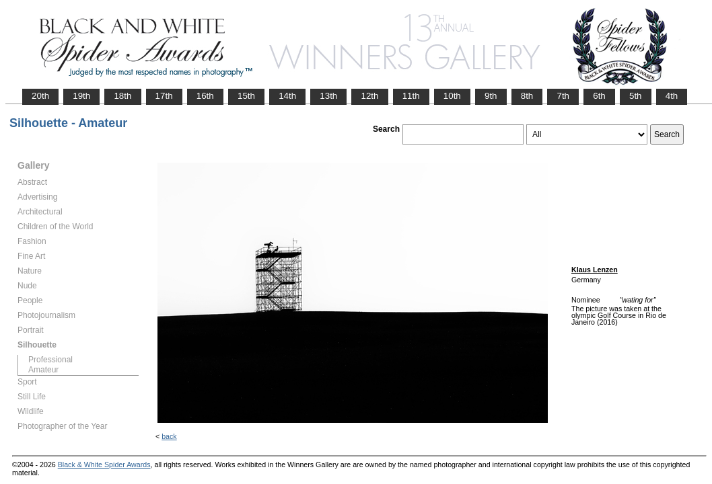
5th (635, 96)
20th (40, 96)
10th (452, 96)
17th (164, 96)
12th (369, 96)
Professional (50, 359)
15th (246, 96)
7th (563, 96)
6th (599, 96)
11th (411, 96)
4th (672, 96)
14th (287, 96)
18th (122, 96)
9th (491, 96)
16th (205, 96)
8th (527, 96)
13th (328, 96)
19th (81, 96)
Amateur (43, 369)
